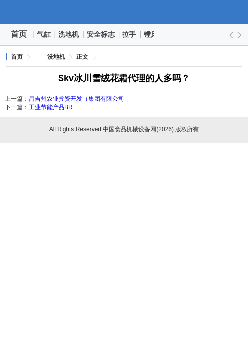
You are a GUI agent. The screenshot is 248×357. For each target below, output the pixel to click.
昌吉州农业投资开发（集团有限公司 (76, 98)
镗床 (151, 34)
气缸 (44, 34)
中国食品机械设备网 (124, 11)
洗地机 (69, 34)
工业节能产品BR (51, 107)
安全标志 (101, 34)
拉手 (129, 34)
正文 (82, 56)
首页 (19, 34)
